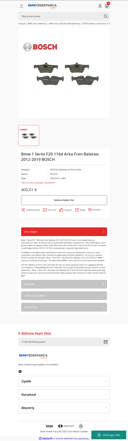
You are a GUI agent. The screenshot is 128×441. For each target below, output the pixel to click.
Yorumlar (29, 284)
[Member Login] (100, 6)
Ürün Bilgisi (30, 231)
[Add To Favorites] (30, 210)
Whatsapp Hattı (109, 435)
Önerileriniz (31, 307)
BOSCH (54, 173)
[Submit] (107, 342)
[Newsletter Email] (64, 342)
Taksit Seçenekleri (35, 295)
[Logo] (42, 6)
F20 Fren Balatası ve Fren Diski (65, 169)
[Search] (64, 16)
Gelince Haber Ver (64, 200)
